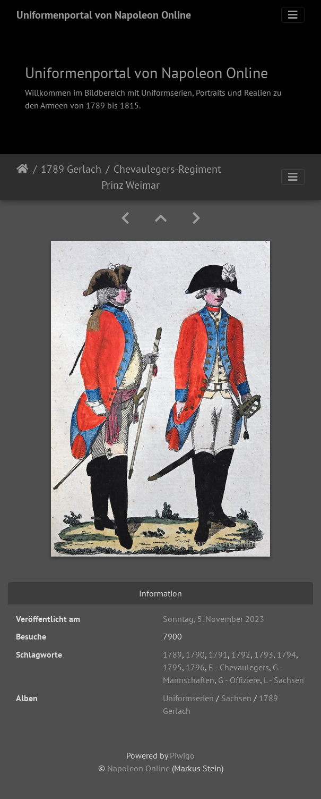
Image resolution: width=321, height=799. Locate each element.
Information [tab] (160, 593)
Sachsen (236, 698)
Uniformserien (188, 698)
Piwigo (182, 755)
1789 (172, 654)
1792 (240, 654)
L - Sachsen (284, 680)
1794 (286, 654)
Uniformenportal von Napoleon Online (103, 15)
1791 (218, 654)
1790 (195, 654)
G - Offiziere (239, 680)
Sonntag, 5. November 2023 (213, 618)
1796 (195, 667)
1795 (172, 667)
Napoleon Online (138, 768)
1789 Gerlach (71, 169)
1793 (263, 654)
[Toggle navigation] (293, 15)
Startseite (22, 177)
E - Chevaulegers (239, 667)
